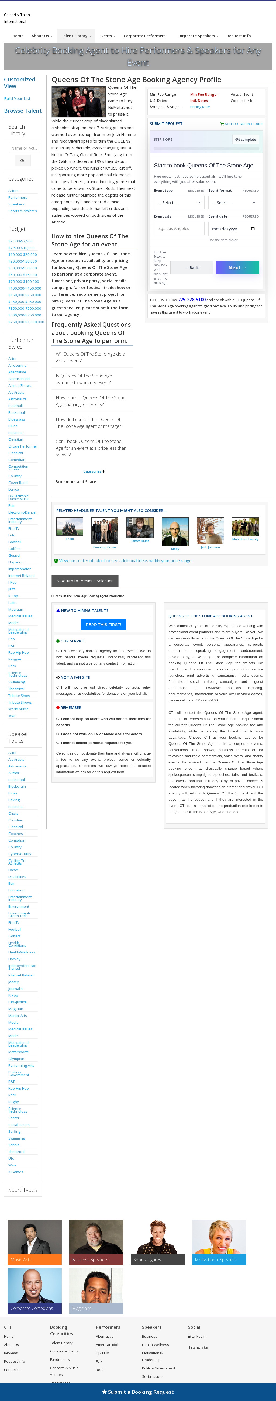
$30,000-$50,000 (22, 268)
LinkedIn (197, 1336)
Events (107, 35)
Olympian (16, 1058)
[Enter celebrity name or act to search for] (24, 148)
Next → (238, 267)
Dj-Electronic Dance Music (18, 497)
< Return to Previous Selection (85, 580)
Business (15, 432)
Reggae (14, 659)
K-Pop (13, 595)
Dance (13, 489)
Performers (17, 197)
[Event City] (179, 228)
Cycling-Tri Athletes (16, 862)
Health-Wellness (21, 952)
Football (14, 542)
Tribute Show (19, 695)
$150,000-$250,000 (23, 295)
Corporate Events (64, 1351)
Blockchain (17, 786)
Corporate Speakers (198, 35)
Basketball (17, 412)
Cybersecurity (19, 853)
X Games (15, 1172)
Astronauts (17, 399)
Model (13, 622)
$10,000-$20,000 (22, 254)
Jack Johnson (210, 547)
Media (13, 1022)
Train (70, 539)
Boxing (14, 799)
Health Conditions (17, 944)
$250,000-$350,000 (23, 301)
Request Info (239, 35)
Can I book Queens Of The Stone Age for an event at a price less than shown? (91, 448)
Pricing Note (200, 106)
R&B (11, 645)
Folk (11, 535)
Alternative (17, 372)
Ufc (11, 1158)
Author (13, 773)
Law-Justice (17, 1002)
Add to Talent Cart (244, 123)
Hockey (14, 959)
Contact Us (13, 1369)
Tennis (13, 1145)
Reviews (11, 1353)
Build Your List (17, 98)
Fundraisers (60, 1359)
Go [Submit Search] (23, 160)
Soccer (13, 1118)
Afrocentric (17, 365)
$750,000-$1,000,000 (23, 322)
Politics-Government (18, 1073)
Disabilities (17, 876)
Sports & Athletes (22, 210)
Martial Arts (17, 1015)
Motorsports (18, 1052)
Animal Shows (19, 385)
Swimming (16, 682)
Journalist (16, 988)
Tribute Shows (20, 702)
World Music (18, 709)
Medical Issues (20, 616)
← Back (192, 267)
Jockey (13, 981)
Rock (12, 666)
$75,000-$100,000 (23, 281)
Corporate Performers (146, 35)
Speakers (16, 204)
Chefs (13, 813)
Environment (18, 906)
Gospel (14, 555)
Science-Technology (17, 674)
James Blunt (140, 541)
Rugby (13, 1101)
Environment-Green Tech (19, 914)
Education (16, 890)
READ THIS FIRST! (103, 624)
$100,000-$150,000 (23, 288)
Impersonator (19, 568)
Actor (12, 358)
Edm (11, 505)
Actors (13, 190)
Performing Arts (21, 1065)
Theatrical (16, 688)
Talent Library (76, 35)
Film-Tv (13, 528)
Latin (12, 602)
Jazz (11, 589)
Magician (15, 609)
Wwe (12, 715)
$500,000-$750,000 (23, 315)
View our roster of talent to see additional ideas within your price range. (125, 560)
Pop (11, 639)
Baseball (15, 405)
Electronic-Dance (22, 512)
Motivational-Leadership (19, 631)
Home (17, 35)
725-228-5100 (192, 299)
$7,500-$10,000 (21, 247)
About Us (42, 35)
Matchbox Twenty (245, 539)
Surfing (14, 1131)
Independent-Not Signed (22, 967)
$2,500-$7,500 (20, 241)
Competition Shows (18, 467)
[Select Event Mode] (233, 202)
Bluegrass (16, 419)
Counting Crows (104, 547)
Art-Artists (16, 392)
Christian (15, 439)
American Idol (19, 378)
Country (15, 475)
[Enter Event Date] (233, 229)
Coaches (15, 833)
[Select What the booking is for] (179, 202)
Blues (13, 426)
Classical (15, 453)
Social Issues (19, 1124)
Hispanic (15, 562)
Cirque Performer (22, 446)
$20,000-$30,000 (22, 261)
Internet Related (21, 575)
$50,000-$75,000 (22, 274)
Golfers (14, 548)
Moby (175, 549)
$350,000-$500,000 (23, 308)
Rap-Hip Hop (18, 652)
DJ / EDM (102, 1353)
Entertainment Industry (20, 520)
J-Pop (12, 582)
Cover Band (18, 482)
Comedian (16, 459)
